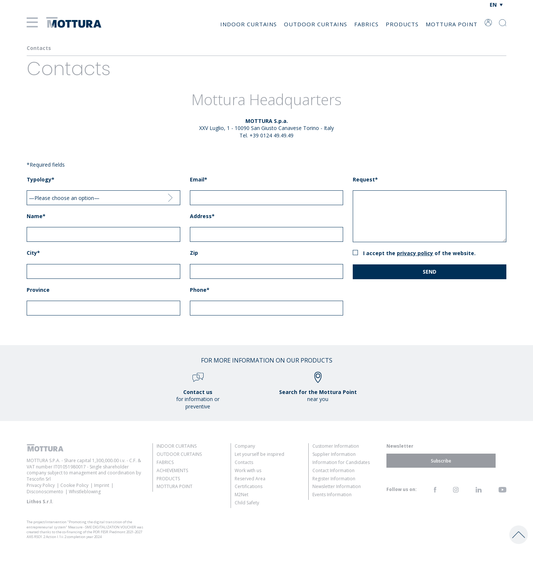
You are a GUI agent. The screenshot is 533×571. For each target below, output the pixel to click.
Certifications (248, 486)
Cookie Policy (74, 485)
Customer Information (335, 446)
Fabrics (366, 24)
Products (402, 24)
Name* (36, 216)
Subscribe (441, 461)
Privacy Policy (415, 253)
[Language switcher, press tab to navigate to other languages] (496, 4)
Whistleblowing (85, 491)
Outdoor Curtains (315, 24)
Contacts (244, 462)
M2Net (241, 494)
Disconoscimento (45, 491)
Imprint (101, 485)
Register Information (333, 478)
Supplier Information (334, 454)
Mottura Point (451, 24)
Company (245, 446)
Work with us (248, 470)
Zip (194, 252)
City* (33, 252)
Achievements (172, 470)
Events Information (332, 494)
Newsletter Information (336, 486)
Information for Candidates (341, 462)
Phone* (199, 289)
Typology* (40, 179)
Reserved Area (250, 478)
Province (38, 289)
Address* (202, 216)
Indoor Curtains (248, 24)
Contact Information (333, 470)
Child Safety (247, 503)
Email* (198, 179)
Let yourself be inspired (259, 454)
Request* (365, 179)
